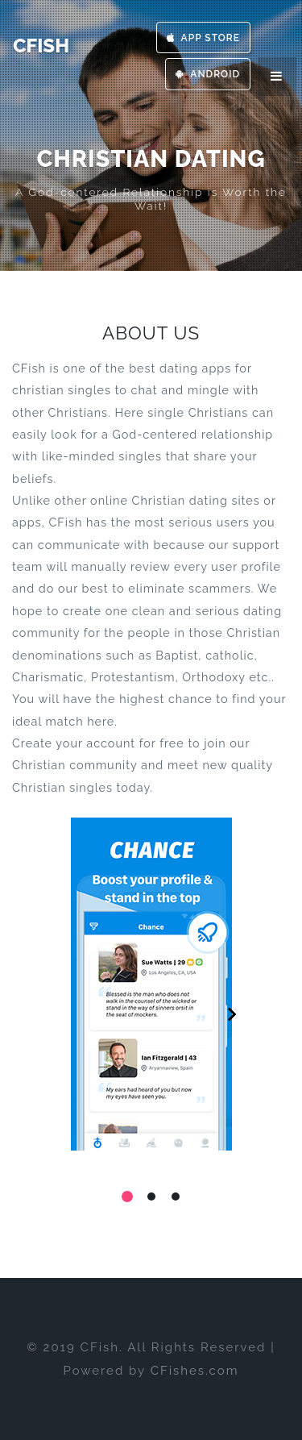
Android (208, 74)
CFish (41, 45)
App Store (203, 38)
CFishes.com (195, 1370)
